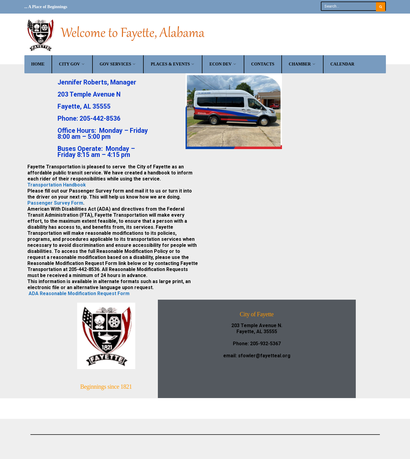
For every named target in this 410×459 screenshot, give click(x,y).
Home (38, 64)
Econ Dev (220, 64)
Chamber (300, 64)
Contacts (262, 64)
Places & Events (170, 64)
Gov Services (115, 64)
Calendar (342, 64)
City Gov (69, 64)
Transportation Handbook (56, 185)
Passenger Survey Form (55, 203)
